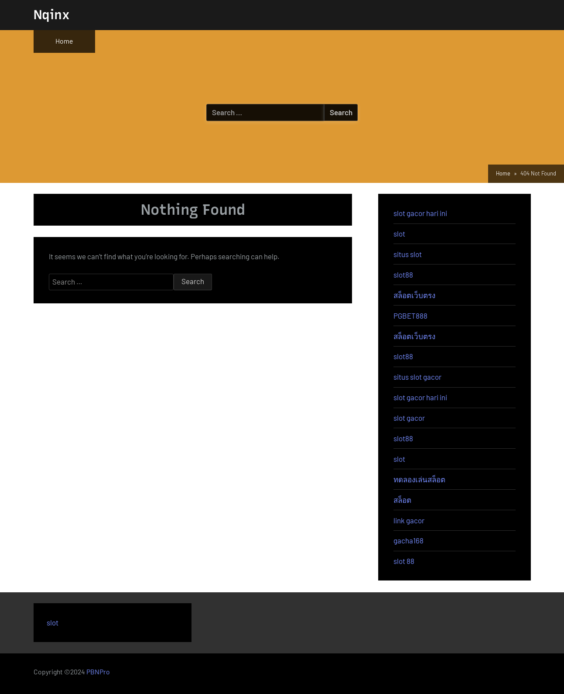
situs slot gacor (417, 376)
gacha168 (408, 540)
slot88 (403, 274)
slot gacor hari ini (420, 213)
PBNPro (98, 671)
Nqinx (52, 14)
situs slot (407, 254)
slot (399, 233)
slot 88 (403, 561)
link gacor (408, 520)
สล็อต (402, 499)
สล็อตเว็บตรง (414, 295)
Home (64, 41)
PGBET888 (410, 315)
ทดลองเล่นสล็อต (419, 479)
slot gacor (409, 417)
